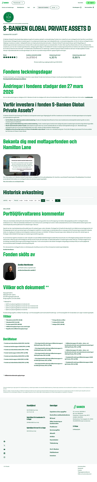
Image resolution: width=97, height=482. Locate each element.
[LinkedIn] (4, 453)
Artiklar (52, 436)
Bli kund (52, 418)
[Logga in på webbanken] (91, 2)
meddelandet (89, 97)
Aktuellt (52, 433)
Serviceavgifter (55, 430)
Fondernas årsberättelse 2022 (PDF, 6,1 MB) (16, 362)
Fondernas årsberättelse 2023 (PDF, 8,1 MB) (16, 356)
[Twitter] (4, 445)
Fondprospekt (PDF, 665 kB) (14, 324)
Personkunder (17, 2)
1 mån (21, 200)
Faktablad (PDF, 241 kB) (10, 34)
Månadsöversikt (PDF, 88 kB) (14, 320)
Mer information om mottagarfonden (13, 181)
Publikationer (54, 452)
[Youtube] (4, 449)
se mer (53, 7)
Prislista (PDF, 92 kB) (58, 322)
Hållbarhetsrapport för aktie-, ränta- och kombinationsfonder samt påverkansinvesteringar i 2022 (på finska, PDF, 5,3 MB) (79, 352)
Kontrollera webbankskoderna (60, 415)
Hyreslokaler (54, 440)
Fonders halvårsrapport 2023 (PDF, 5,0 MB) (16, 359)
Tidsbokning (54, 443)
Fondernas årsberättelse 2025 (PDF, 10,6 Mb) (16, 343)
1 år (35, 200)
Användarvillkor (82, 466)
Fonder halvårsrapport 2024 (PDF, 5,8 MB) (16, 353)
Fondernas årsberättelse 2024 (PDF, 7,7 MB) (16, 349)
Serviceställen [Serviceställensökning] (89, 7)
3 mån (26, 200)
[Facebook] (4, 441)
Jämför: (5, 200)
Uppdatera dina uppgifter (58, 411)
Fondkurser (53, 426)
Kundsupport (77, 7)
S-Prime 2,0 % (76, 429)
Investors (53, 455)
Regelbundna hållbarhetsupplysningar (17, 328)
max (43, 200)
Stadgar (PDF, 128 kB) (58, 324)
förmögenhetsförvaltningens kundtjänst (14, 79)
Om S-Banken (54, 449)
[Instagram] (4, 457)
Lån (34, 7)
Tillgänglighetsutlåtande (84, 472)
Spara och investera (43, 7)
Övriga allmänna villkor (58, 320)
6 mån (31, 200)
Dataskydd (80, 468)
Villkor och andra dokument (84, 474)
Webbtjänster (20, 7)
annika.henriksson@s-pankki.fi (27, 270)
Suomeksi (80, 2)
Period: (16, 200)
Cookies (80, 470)
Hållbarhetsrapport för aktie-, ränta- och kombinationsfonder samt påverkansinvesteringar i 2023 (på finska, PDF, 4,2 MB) (79, 345)
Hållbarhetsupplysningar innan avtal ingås (18, 326)
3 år (39, 200)
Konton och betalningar (8, 7)
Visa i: (48, 200)
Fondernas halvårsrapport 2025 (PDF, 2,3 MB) (17, 346)
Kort (29, 7)
